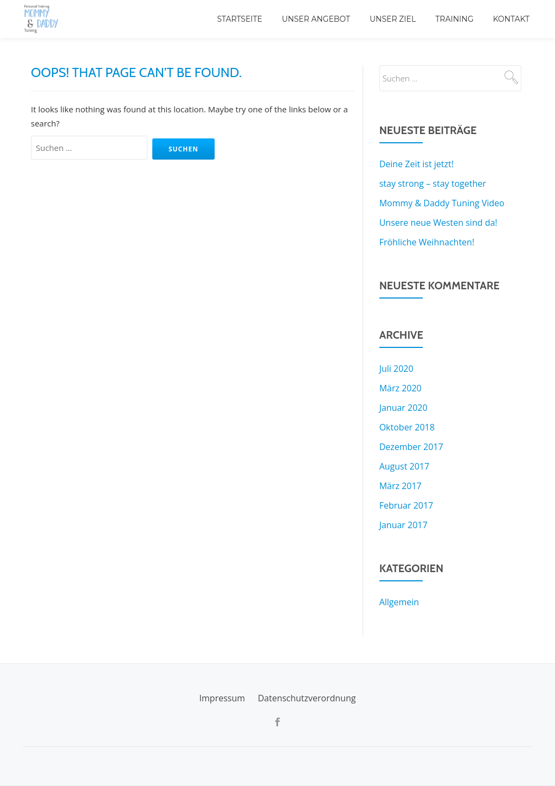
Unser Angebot (316, 19)
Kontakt (511, 19)
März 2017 (400, 486)
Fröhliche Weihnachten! (426, 242)
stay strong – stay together (432, 183)
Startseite (239, 19)
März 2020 (400, 388)
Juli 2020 (396, 369)
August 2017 (404, 466)
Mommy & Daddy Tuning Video (442, 203)
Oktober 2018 (407, 427)
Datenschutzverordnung (307, 698)
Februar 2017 (406, 505)
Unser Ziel (393, 19)
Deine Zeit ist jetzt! (416, 164)
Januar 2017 (403, 525)
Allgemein (399, 602)
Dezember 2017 (411, 447)
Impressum (222, 698)
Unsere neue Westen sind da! (438, 223)
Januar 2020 (403, 408)
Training (454, 19)
